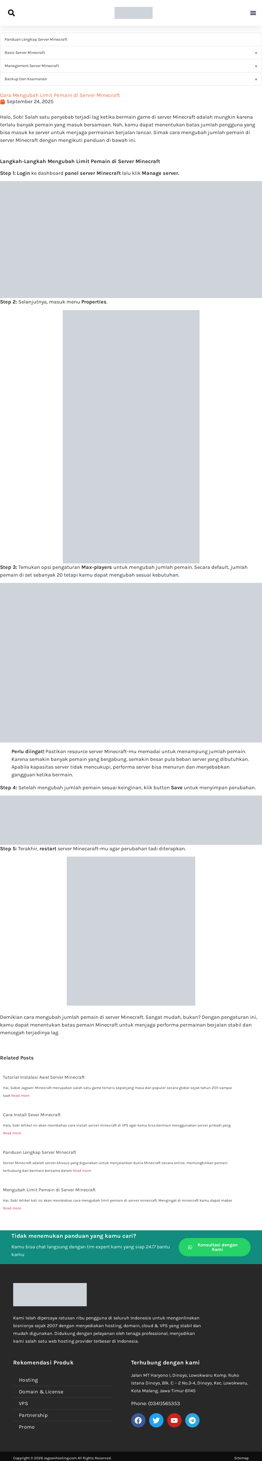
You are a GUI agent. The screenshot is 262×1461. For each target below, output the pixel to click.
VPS (23, 1403)
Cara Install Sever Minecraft (32, 1114)
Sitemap (241, 1458)
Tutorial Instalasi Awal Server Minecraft (44, 1077)
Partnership (33, 1415)
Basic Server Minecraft (25, 52)
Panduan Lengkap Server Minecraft (36, 39)
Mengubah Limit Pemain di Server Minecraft (49, 1189)
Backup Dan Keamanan (26, 79)
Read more (20, 1095)
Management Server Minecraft (32, 65)
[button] (253, 13)
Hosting (28, 1380)
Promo (27, 1427)
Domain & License (41, 1391)
